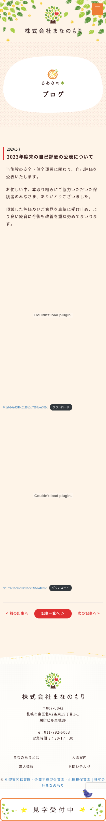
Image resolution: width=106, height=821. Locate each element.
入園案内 (79, 757)
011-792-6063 (57, 732)
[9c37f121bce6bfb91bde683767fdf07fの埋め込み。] (53, 495)
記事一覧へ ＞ (53, 613)
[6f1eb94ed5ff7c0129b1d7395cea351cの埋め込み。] (53, 315)
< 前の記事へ (17, 613)
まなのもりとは (26, 757)
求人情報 (26, 766)
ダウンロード (61, 407)
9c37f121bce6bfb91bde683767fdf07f (25, 588)
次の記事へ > (89, 613)
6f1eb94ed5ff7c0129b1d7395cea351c (25, 407)
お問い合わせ (79, 766)
